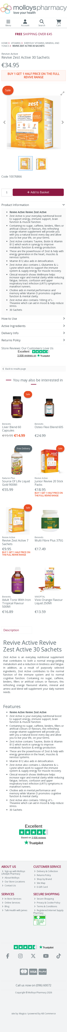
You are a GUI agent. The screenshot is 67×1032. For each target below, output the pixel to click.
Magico (22, 1013)
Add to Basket (38, 192)
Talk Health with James (14, 910)
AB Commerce (48, 1013)
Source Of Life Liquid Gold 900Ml (16, 483)
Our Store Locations (13, 881)
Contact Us (9, 885)
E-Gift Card (41, 886)
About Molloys (10, 877)
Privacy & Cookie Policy (47, 902)
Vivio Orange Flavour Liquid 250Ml (49, 601)
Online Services (11, 902)
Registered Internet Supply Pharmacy (48, 911)
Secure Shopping (44, 898)
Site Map (39, 883)
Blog (5, 906)
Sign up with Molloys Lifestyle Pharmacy (13, 872)
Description (11, 630)
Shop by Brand (43, 879)
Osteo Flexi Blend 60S (49, 427)
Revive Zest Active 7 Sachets (15, 542)
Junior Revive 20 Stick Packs (49, 483)
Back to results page (15, 368)
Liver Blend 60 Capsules (11, 428)
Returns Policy (42, 875)
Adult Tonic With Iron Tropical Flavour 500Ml (16, 603)
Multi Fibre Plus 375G (49, 540)
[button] (62, 93)
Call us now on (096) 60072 (33, 985)
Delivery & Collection (46, 871)
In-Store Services (11, 898)
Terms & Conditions (45, 906)
